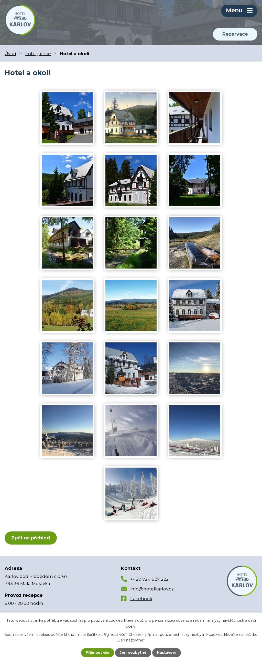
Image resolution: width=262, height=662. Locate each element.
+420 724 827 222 (149, 579)
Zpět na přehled (31, 538)
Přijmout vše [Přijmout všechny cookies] (98, 652)
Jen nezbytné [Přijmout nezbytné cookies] (133, 652)
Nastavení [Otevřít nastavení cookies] (167, 652)
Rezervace (235, 34)
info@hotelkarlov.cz (152, 589)
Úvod (10, 53)
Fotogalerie (38, 53)
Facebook (141, 599)
